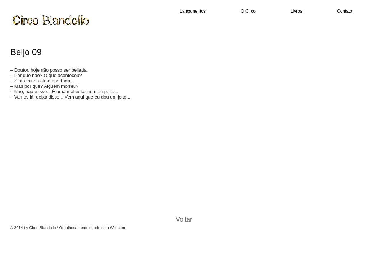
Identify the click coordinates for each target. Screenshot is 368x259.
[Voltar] (184, 219)
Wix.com (117, 228)
